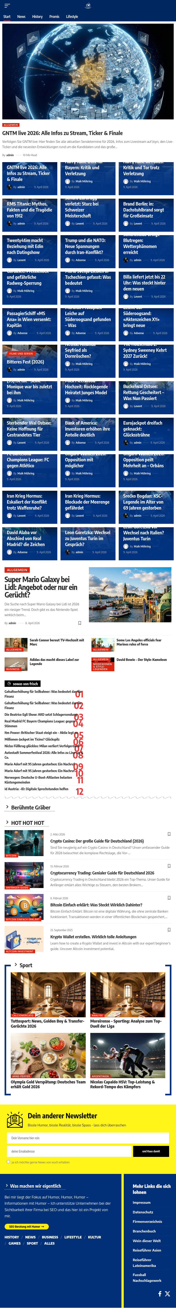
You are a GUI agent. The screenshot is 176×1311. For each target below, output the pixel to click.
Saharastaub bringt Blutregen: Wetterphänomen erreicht (141, 243)
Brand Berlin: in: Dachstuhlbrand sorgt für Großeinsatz (143, 209)
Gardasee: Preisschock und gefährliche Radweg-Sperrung (28, 277)
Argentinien (100, 1076)
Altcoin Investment (19, 951)
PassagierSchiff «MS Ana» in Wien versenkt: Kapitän (29, 319)
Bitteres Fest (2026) (25, 361)
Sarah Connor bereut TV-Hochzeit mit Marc (57, 642)
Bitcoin (11, 855)
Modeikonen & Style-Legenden (102, 667)
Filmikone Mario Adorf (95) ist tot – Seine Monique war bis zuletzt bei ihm (29, 383)
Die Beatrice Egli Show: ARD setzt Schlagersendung (41, 714)
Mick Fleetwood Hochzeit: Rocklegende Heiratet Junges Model (86, 386)
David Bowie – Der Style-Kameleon (142, 659)
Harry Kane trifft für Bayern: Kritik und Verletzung (84, 167)
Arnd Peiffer (21, 1076)
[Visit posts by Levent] (67, 223)
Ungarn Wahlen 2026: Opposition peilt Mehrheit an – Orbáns (143, 459)
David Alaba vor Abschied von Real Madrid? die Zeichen (26, 538)
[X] (167, 1297)
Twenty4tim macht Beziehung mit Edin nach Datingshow (25, 246)
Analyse (97, 1015)
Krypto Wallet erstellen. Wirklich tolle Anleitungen (93, 936)
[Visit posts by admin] (9, 186)
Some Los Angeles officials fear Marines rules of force (139, 642)
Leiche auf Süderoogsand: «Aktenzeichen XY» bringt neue (141, 316)
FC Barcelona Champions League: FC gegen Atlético (28, 459)
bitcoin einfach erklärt (23, 919)
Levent (80, 223)
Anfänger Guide (17, 887)
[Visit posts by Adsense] (67, 259)
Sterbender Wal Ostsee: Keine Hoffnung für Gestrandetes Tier (29, 428)
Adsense (81, 260)
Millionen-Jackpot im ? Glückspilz (32, 739)
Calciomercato (22, 1015)
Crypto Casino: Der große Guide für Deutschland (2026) (97, 840)
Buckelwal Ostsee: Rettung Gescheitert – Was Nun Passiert (143, 392)
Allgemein (11, 125)
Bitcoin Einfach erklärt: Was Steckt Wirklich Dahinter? (96, 904)
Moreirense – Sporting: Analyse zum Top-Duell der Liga (126, 1023)
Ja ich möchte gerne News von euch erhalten (41, 1162)
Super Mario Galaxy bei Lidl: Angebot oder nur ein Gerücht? (41, 587)
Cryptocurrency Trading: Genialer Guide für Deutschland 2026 (102, 872)
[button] (8, 6)
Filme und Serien (21, 353)
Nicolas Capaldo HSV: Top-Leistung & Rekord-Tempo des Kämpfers (122, 1084)
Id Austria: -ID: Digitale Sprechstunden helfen (36, 789)
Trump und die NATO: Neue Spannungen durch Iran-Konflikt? (85, 246)
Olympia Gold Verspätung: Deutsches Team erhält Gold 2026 (48, 1084)
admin (10, 155)
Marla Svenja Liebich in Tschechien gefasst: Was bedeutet (88, 277)
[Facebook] (160, 1297)
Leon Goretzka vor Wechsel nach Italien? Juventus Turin (143, 532)
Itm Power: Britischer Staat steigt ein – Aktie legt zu (41, 732)
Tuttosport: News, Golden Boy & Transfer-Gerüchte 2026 (47, 1023)
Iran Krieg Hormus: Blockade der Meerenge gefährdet (87, 501)
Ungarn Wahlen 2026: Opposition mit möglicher (85, 459)
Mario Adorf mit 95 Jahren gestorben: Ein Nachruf (40, 764)
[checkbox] (8, 1161)
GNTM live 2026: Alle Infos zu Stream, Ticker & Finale (62, 132)
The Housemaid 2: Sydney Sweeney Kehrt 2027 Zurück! (145, 350)
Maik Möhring (84, 181)
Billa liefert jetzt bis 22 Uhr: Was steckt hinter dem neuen (144, 282)
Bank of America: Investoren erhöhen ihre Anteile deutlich (87, 428)
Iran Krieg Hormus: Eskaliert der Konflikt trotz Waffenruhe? (27, 501)
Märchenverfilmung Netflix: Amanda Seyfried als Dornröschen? (83, 347)
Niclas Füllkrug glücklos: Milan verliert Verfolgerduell (42, 746)
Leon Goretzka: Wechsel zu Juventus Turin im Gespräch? (87, 538)
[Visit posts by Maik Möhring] (67, 181)
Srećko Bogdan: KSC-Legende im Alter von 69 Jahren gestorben (143, 501)
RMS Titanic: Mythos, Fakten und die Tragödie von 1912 (29, 209)
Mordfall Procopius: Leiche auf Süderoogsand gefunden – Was (88, 316)
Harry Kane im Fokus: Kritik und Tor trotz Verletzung (143, 167)
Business (12, 669)
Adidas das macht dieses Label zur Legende (54, 661)
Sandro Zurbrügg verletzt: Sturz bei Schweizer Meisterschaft (82, 206)
